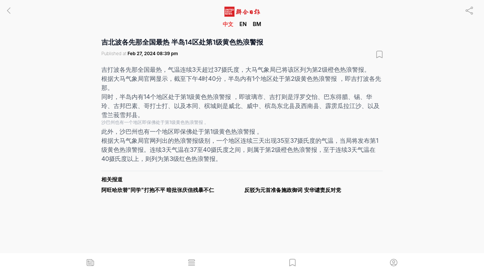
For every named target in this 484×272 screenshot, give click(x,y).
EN (243, 24)
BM (257, 24)
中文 (228, 24)
